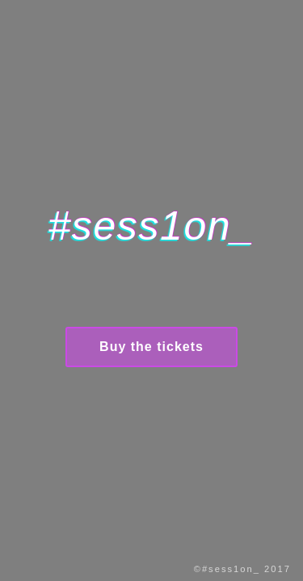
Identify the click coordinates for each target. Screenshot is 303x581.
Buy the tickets (151, 346)
